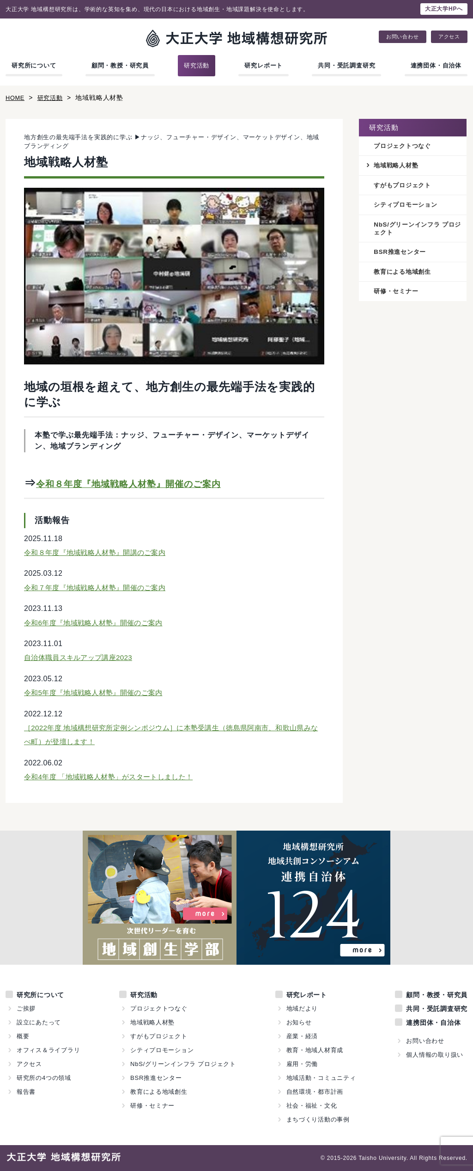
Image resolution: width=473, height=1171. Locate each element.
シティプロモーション (408, 206)
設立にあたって (39, 1022)
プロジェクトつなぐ (404, 146)
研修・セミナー (398, 294)
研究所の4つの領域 (44, 1077)
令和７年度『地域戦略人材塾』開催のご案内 (99, 588)
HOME (16, 97)
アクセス (449, 36)
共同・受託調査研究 (346, 65)
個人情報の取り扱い (434, 1054)
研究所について (34, 65)
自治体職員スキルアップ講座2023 (81, 657)
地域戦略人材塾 (398, 166)
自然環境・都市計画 (314, 1091)
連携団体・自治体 (436, 65)
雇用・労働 (302, 1063)
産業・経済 (302, 1036)
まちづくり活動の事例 (318, 1119)
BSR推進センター (402, 254)
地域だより (302, 1008)
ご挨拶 (26, 1008)
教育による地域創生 (404, 274)
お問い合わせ (402, 36)
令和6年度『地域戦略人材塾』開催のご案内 (97, 623)
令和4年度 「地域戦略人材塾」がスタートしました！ (114, 777)
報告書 (26, 1091)
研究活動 (196, 65)
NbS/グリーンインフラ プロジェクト (417, 230)
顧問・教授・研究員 (120, 65)
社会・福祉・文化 (311, 1105)
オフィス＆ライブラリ (48, 1050)
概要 (23, 1036)
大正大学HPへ (444, 9)
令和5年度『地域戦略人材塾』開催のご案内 (97, 692)
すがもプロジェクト (404, 186)
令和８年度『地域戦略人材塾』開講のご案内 (99, 552)
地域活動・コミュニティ (321, 1077)
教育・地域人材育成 (314, 1050)
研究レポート (263, 65)
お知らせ (298, 1022)
